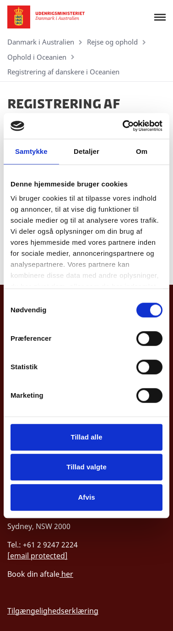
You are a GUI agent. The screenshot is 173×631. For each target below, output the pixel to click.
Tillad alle (86, 437)
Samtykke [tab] (31, 151)
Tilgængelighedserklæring (52, 611)
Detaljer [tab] (86, 151)
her (66, 574)
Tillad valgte (86, 467)
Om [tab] (141, 151)
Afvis (86, 497)
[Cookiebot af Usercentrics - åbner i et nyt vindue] (123, 126)
